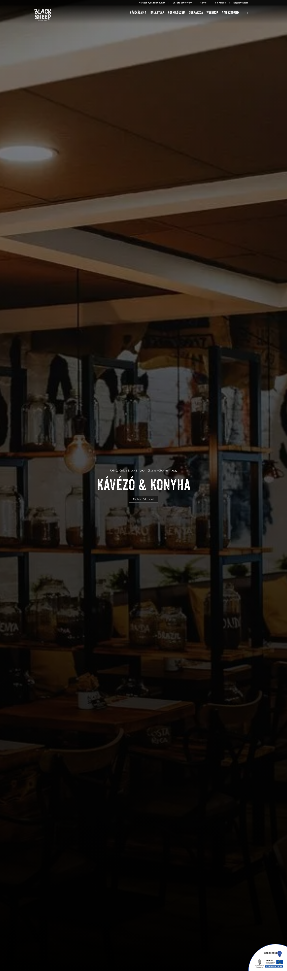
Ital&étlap (157, 12)
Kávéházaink (138, 12)
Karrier (203, 2)
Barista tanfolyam (182, 2)
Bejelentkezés (240, 2)
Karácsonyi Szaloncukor (152, 2)
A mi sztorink (230, 12)
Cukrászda (196, 12)
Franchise (220, 2)
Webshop (212, 12)
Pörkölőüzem (176, 12)
